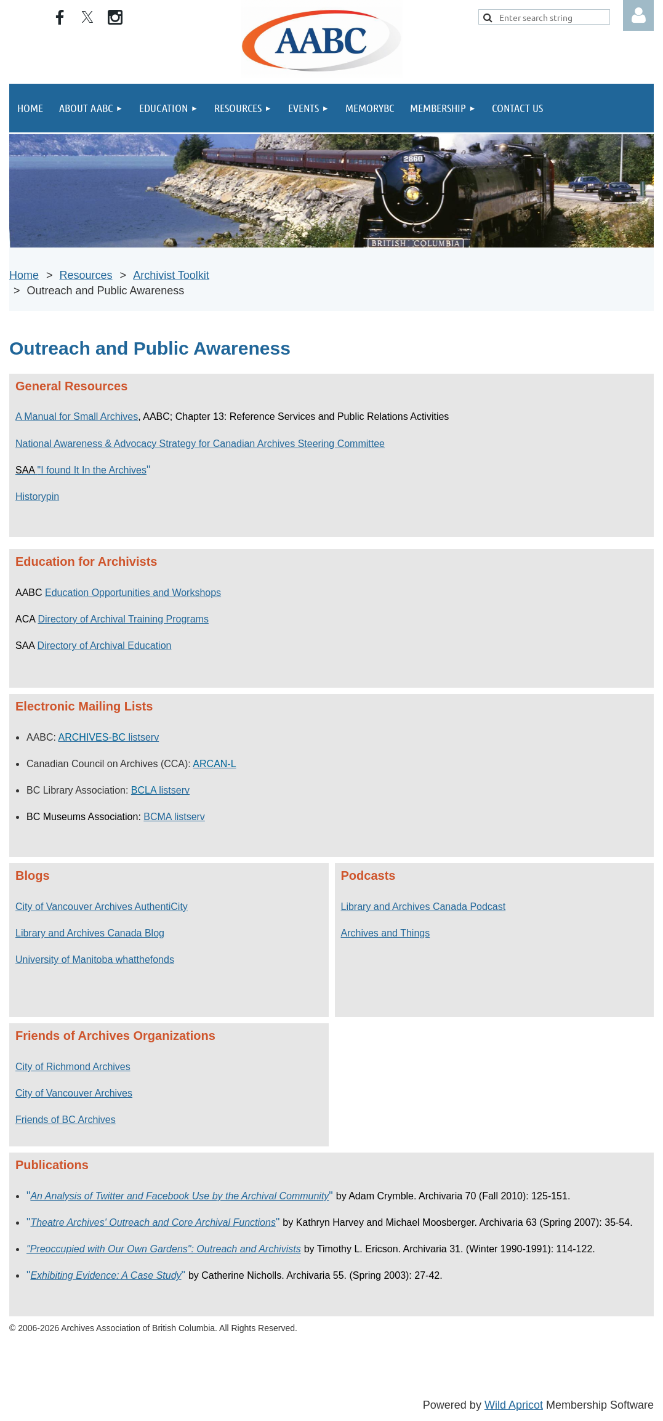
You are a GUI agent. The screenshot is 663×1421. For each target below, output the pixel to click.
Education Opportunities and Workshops (133, 592)
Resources (86, 275)
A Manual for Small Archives (76, 416)
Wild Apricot (513, 1405)
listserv (108, 737)
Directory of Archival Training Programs (123, 619)
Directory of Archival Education (105, 645)
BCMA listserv (174, 816)
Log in (638, 15)
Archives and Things (385, 933)
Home (24, 275)
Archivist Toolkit (171, 275)
